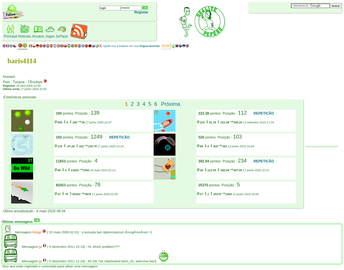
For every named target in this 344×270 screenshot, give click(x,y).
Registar (141, 12)
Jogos (50, 36)
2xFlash (62, 36)
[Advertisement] (274, 20)
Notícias (24, 36)
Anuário (38, 36)
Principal (10, 36)
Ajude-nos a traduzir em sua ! (131, 46)
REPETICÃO (264, 113)
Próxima (170, 104)
